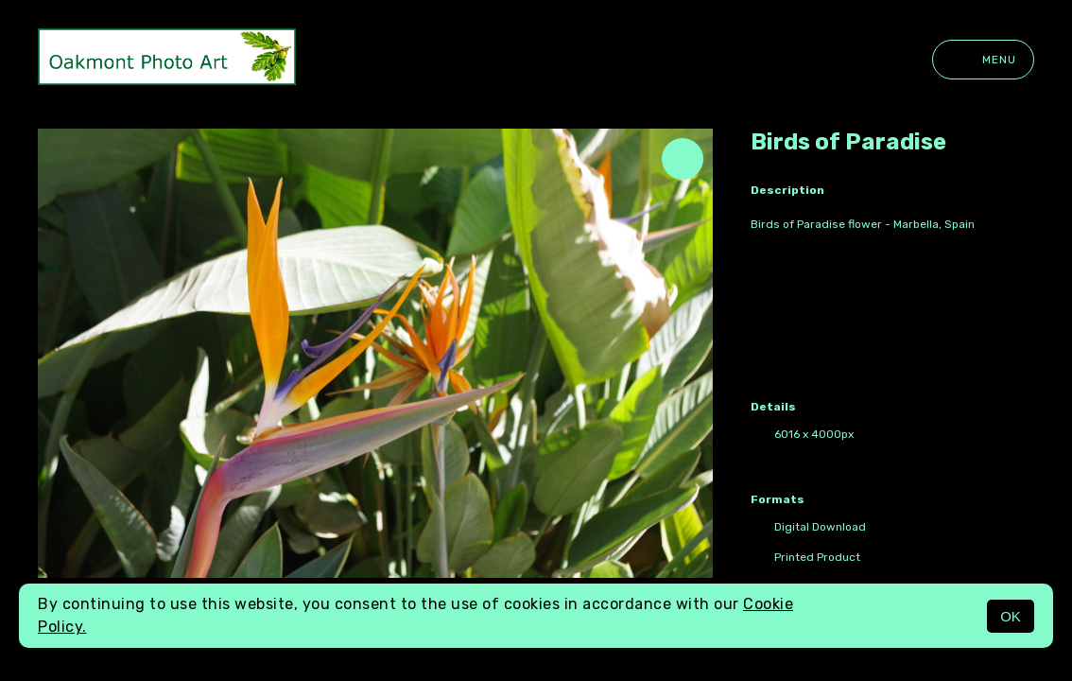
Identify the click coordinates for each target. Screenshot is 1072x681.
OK (1010, 616)
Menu (983, 59)
